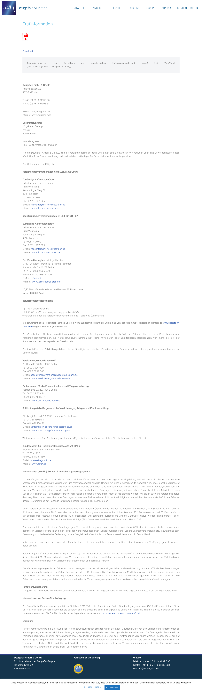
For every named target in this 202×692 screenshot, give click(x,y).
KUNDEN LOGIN (185, 8)
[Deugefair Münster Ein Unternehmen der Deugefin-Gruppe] (24, 8)
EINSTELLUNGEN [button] (92, 687)
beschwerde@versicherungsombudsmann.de (54, 375)
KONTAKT (167, 8)
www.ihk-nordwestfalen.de (46, 208)
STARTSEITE (81, 8)
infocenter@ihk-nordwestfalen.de (47, 205)
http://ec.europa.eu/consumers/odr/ (121, 615)
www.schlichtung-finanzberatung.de (51, 431)
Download (27, 51)
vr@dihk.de (36, 278)
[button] (106, 8)
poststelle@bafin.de (40, 461)
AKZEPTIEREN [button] (112, 687)
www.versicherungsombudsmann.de (51, 379)
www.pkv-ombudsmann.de (46, 401)
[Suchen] (197, 8)
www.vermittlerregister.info (46, 282)
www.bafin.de (39, 465)
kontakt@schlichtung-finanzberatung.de (51, 428)
